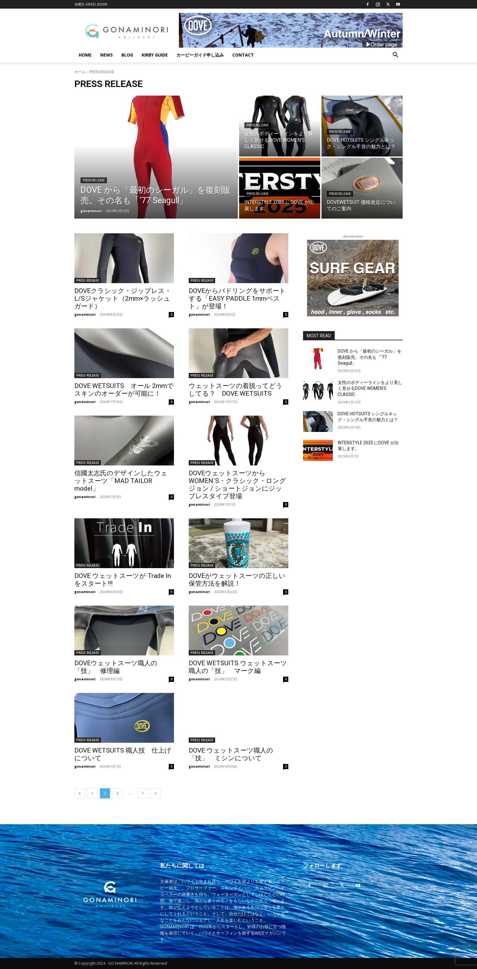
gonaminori (85, 314)
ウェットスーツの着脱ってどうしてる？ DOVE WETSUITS (235, 389)
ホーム (79, 71)
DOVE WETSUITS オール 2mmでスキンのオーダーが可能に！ (124, 389)
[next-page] (155, 793)
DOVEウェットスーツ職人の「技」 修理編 (115, 666)
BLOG (127, 55)
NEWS (106, 55)
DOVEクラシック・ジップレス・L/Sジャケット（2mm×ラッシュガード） (122, 298)
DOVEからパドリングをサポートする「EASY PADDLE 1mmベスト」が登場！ (237, 298)
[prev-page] (79, 793)
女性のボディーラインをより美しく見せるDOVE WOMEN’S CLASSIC (370, 388)
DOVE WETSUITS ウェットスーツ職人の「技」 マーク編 (238, 666)
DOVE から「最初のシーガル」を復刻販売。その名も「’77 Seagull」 (369, 357)
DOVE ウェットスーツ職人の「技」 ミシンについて (231, 754)
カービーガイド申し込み (200, 55)
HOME (85, 55)
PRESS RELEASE (94, 180)
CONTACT (243, 55)
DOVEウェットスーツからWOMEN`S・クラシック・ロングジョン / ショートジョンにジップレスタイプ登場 (237, 484)
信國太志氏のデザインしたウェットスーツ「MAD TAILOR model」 (121, 480)
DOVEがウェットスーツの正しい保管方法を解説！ (237, 579)
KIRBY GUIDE (155, 55)
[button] (395, 55)
